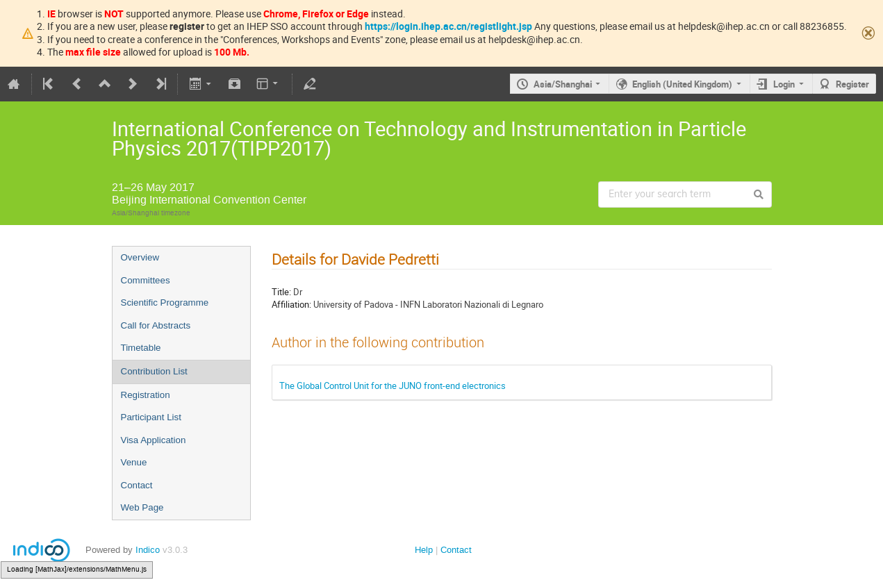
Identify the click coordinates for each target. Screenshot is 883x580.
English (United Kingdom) (682, 84)
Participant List (151, 417)
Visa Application (153, 440)
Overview (140, 257)
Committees (145, 280)
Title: (281, 291)
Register (852, 84)
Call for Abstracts (156, 325)
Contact (137, 485)
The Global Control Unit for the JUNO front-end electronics (392, 385)
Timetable (141, 347)
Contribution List (154, 371)
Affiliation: (291, 304)
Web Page (142, 507)
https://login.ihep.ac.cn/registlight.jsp (448, 26)
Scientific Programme (165, 302)
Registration (145, 395)
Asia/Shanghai (563, 84)
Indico (147, 550)
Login (784, 84)
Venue (134, 462)
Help (424, 550)
